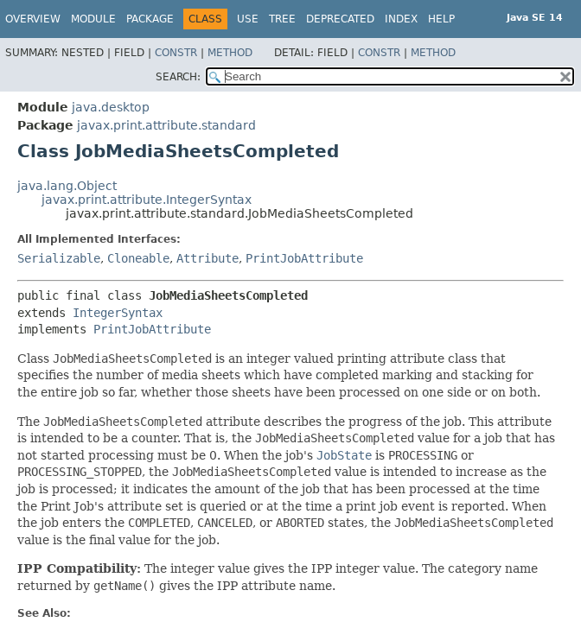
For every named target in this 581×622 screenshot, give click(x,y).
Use (248, 19)
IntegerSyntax (118, 313)
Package (150, 19)
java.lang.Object (67, 186)
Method (230, 53)
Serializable (58, 258)
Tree (282, 19)
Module (93, 19)
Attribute (207, 258)
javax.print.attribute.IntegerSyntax (147, 199)
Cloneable (138, 258)
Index (401, 19)
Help (441, 19)
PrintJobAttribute (304, 258)
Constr (176, 53)
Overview (33, 19)
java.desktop (111, 107)
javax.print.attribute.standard (166, 125)
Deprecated (340, 19)
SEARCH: (178, 77)
